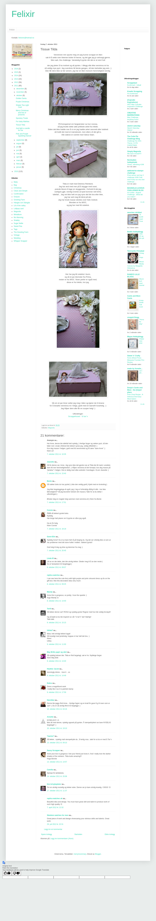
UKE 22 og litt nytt (141, 236)
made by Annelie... (134, 369)
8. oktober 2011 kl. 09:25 (56, 584)
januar (19, 167)
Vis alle (142, 202)
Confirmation (19, 194)
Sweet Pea (18, 226)
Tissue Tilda (20, 125)
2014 (16, 75)
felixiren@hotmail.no (26, 38)
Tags (15, 229)
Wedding (17, 238)
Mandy (49, 592)
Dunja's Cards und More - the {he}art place (135, 390)
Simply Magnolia (134, 151)
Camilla (50, 770)
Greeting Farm (19, 200)
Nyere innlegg (46, 834)
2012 (16, 82)
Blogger (98, 854)
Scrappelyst (132, 83)
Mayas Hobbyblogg (135, 337)
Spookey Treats (22, 118)
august (19, 143)
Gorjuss (17, 197)
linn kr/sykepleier (54, 784)
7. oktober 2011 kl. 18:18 (56, 529)
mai (18, 154)
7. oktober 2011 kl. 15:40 (56, 473)
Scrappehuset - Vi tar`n (78, 416)
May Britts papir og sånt (57, 652)
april (18, 157)
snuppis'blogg (133, 317)
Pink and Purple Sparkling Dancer (23, 135)
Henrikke (50, 700)
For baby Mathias (22, 121)
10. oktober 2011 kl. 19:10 (57, 728)
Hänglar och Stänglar (22, 203)
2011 (16, 86)
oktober (19, 95)
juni (17, 150)
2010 (16, 171)
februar (19, 164)
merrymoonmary (80, 854)
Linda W (50, 558)
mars (18, 160)
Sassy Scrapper (53, 750)
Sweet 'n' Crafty (133, 356)
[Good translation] (7, 873)
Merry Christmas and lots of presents (22, 113)
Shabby (17, 220)
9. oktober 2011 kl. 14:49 (56, 676)
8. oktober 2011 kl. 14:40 (56, 601)
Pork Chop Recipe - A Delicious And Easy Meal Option (135, 397)
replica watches (53, 575)
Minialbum (18, 215)
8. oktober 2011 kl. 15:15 (56, 623)
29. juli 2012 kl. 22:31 (55, 824)
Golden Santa (21, 98)
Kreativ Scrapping (134, 91)
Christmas (18, 188)
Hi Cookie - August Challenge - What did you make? (135, 195)
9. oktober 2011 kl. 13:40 (56, 661)
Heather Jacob (53, 669)
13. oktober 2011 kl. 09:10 (57, 743)
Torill (49, 609)
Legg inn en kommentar (53, 829)
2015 (16, 72)
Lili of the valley (20, 206)
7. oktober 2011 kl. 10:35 (56, 454)
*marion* (50, 736)
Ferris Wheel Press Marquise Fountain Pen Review (135, 360)
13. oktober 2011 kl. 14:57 (57, 762)
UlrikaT (50, 630)
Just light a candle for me (23, 129)
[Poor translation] (16, 873)
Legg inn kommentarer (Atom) (61, 839)
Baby (16, 182)
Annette (50, 717)
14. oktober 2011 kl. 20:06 (57, 776)
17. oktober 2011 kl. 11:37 (57, 791)
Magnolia (51, 428)
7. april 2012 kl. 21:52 (55, 807)
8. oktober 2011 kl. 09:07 (56, 567)
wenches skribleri (134, 212)
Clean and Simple (20, 191)
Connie (50, 510)
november (20, 92)
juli (17, 147)
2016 (16, 69)
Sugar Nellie (18, 223)
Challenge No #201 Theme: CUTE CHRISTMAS (134, 143)
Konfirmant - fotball (134, 85)
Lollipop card (19, 209)
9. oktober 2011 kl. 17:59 (56, 692)
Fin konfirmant (132, 93)
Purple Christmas (22, 102)
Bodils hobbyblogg (135, 232)
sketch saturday (133, 126)
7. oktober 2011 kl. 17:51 (56, 502)
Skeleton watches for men (57, 815)
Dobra (49, 683)
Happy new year (141, 341)
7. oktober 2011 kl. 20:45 (56, 551)
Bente (49, 481)
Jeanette (50, 462)
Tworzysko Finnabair (135, 251)
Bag (15, 185)
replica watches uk (54, 798)
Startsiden (78, 834)
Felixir (23, 14)
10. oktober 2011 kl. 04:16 (57, 709)
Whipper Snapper (20, 241)
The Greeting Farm (21, 232)
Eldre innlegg (110, 834)
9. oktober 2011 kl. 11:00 (56, 644)
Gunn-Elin (51, 537)
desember (20, 89)
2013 (16, 79)
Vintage (16, 235)
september (20, 140)
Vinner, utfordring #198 (135, 164)
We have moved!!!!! (134, 153)
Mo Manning (18, 217)
